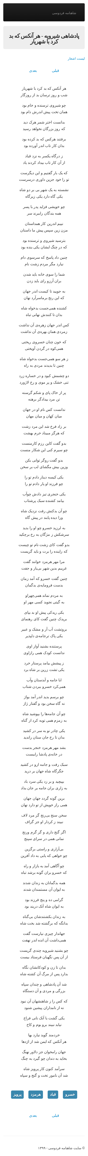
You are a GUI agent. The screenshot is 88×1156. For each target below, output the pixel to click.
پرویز (17, 1094)
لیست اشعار (76, 58)
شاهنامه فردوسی (64, 13)
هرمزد (36, 1094)
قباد (53, 1094)
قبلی (55, 71)
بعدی (33, 71)
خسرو (70, 1094)
